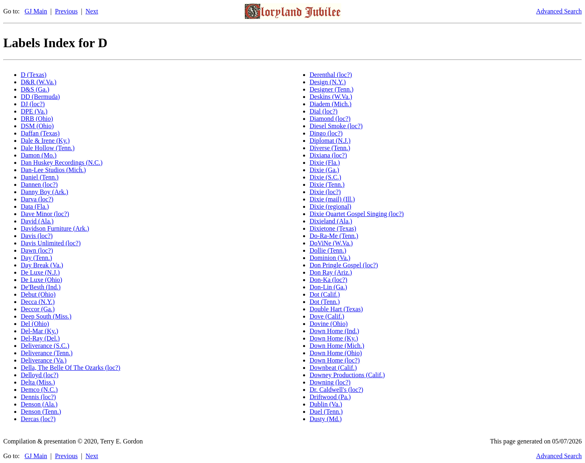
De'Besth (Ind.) (41, 287)
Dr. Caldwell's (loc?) (336, 389)
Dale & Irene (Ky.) (45, 140)
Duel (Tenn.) (326, 411)
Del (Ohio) (35, 323)
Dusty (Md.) (326, 418)
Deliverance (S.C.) (45, 345)
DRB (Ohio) (37, 118)
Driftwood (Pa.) (330, 396)
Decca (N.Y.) (38, 301)
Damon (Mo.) (38, 155)
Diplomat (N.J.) (330, 140)
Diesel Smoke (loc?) (336, 125)
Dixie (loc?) (325, 191)
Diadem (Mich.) (330, 103)
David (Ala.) (37, 221)
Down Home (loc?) (335, 360)
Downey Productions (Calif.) (347, 374)
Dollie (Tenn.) (328, 250)
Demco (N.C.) (39, 389)
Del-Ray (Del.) (40, 338)
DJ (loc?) (33, 103)
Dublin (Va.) (326, 404)
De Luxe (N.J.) (40, 272)
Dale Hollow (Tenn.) (48, 147)
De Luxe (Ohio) (41, 279)
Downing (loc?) (330, 382)
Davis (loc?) (37, 235)
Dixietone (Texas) (333, 228)
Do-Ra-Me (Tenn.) (334, 235)
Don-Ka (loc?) (328, 279)
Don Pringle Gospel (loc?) (344, 265)
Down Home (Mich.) (337, 345)
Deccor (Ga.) (38, 309)
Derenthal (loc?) (331, 74)
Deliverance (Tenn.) (47, 352)
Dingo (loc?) (326, 133)
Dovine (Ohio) (329, 323)
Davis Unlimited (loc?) (51, 243)
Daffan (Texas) (40, 133)
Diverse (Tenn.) (330, 147)
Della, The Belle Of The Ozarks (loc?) (70, 367)
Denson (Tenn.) (41, 411)
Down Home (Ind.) (334, 331)
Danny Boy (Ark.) (44, 191)
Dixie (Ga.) (324, 169)
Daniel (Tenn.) (39, 177)
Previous (66, 11)
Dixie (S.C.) (325, 177)
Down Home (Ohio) (336, 352)
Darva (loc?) (37, 199)
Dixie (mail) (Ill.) (332, 199)
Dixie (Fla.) (325, 162)
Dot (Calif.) (325, 294)
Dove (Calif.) (327, 316)
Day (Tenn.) (36, 257)
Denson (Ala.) (39, 404)
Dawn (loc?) (37, 250)
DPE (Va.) (34, 111)
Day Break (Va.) (42, 265)
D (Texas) (33, 74)
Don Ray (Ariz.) (331, 272)
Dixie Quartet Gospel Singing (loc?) (357, 213)
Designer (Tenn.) (331, 89)
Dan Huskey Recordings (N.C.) (61, 162)
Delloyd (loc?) (39, 374)
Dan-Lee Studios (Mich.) (53, 169)
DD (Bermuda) (40, 96)
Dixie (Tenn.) (327, 184)
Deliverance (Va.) (44, 360)
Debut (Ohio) (38, 294)
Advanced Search (559, 11)
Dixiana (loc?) (328, 155)
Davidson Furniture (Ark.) (55, 228)
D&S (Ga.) (35, 89)
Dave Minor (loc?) (45, 213)
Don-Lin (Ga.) (328, 287)
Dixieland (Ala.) (331, 221)
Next (91, 11)
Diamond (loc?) (330, 118)
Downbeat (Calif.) (333, 367)
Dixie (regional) (330, 206)
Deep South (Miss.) (46, 316)
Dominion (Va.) (330, 257)
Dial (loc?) (324, 111)
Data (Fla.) (35, 206)
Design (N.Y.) (328, 82)
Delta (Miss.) (38, 382)
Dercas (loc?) (38, 418)
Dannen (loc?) (39, 184)
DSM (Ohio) (37, 125)
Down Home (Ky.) (334, 338)
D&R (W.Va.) (38, 82)
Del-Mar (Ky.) (39, 331)
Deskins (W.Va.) (331, 96)
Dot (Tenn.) (325, 301)
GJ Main (35, 11)
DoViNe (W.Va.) (331, 243)
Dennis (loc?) (38, 396)
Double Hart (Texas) (336, 309)
